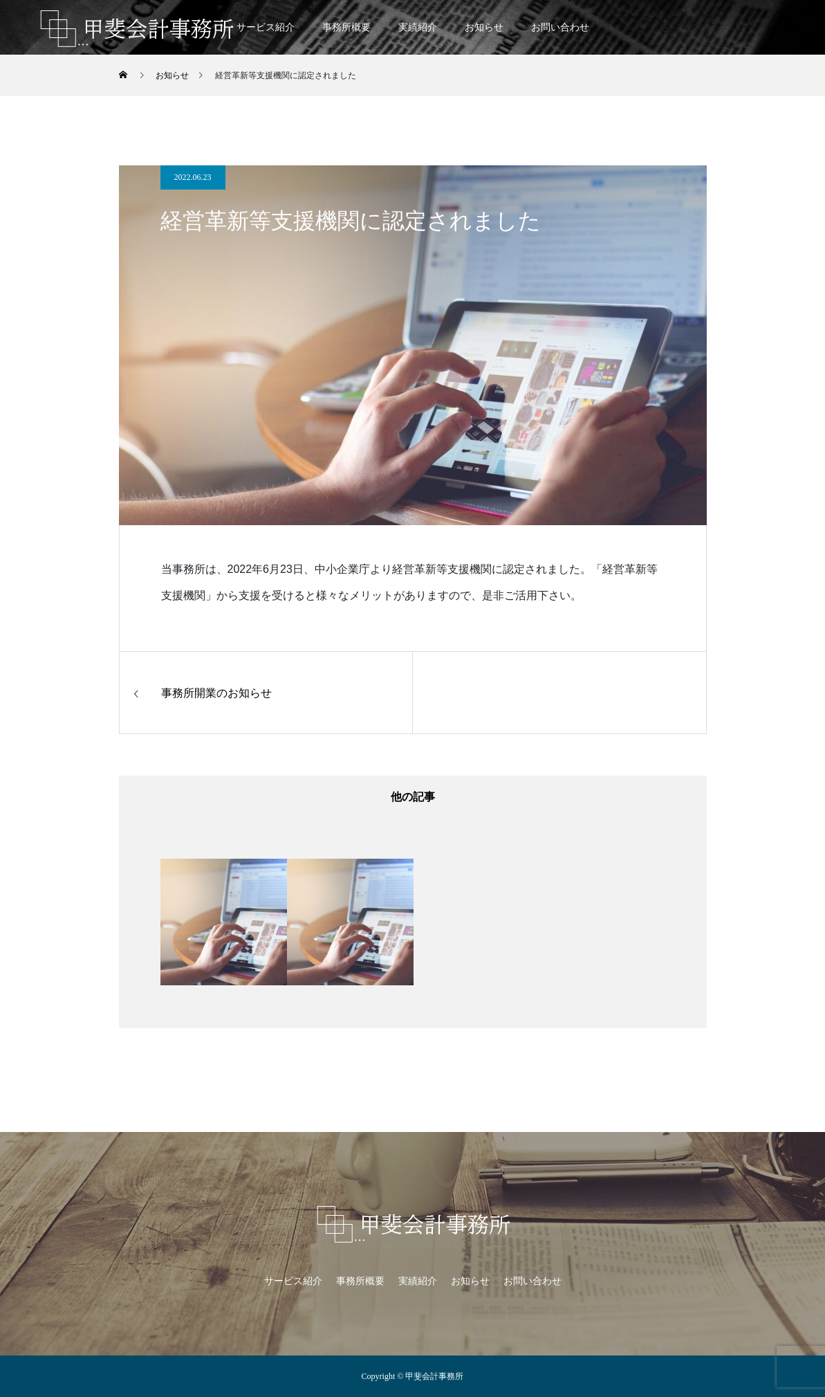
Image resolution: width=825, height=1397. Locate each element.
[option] (223, 922)
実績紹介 (417, 27)
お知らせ (484, 27)
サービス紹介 (266, 27)
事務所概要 (346, 27)
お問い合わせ (560, 27)
